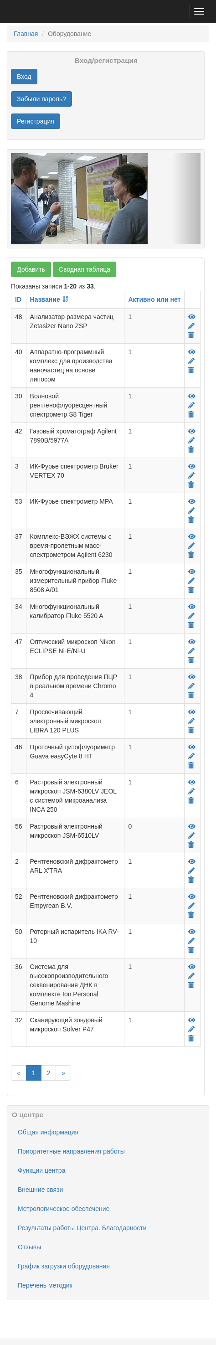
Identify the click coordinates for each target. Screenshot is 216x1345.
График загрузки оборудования (64, 1266)
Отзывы (29, 1247)
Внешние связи (40, 1189)
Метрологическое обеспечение (63, 1208)
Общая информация (48, 1132)
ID (18, 299)
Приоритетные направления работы (71, 1151)
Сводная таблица (84, 269)
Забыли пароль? (41, 99)
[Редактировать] (191, 326)
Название (45, 299)
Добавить (31, 269)
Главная (26, 33)
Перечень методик (45, 1285)
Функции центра (41, 1170)
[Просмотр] (191, 316)
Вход (24, 76)
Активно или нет (154, 299)
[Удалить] (191, 335)
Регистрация (35, 121)
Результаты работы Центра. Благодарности (82, 1228)
